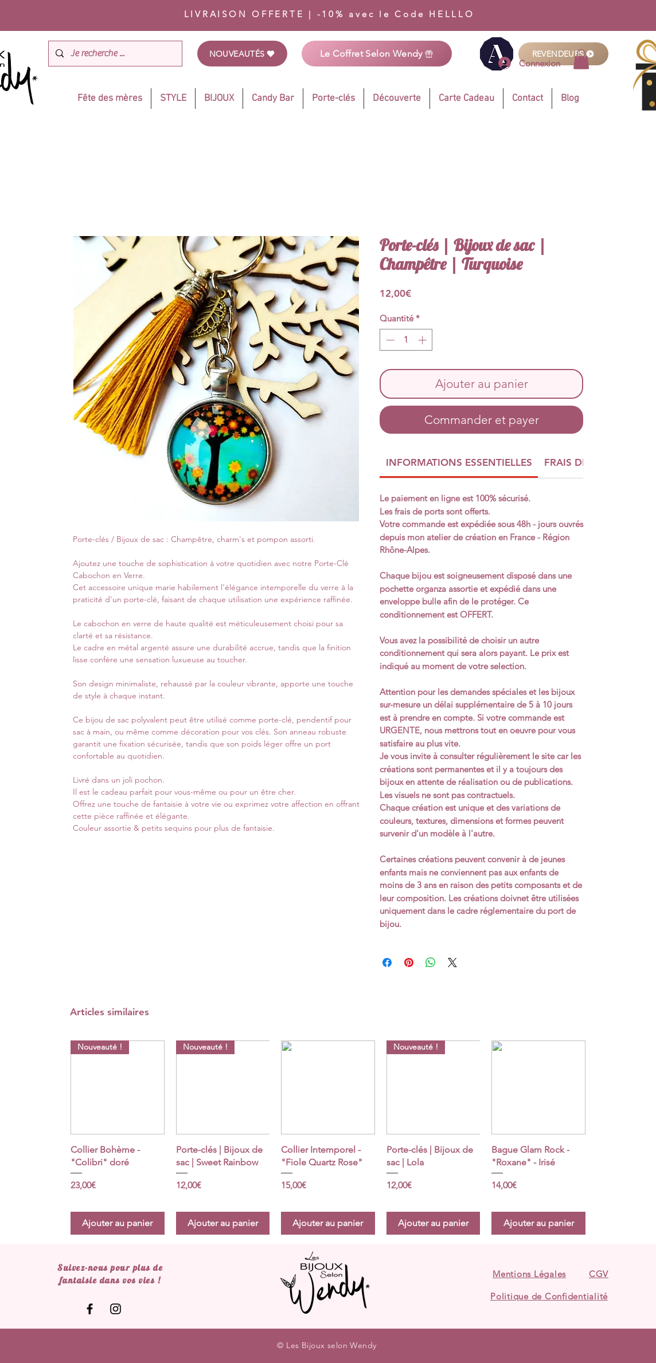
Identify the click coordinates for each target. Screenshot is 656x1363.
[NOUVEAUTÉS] (242, 53)
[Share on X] (452, 962)
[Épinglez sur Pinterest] (409, 962)
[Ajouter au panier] (118, 1223)
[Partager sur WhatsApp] (431, 962)
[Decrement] (389, 340)
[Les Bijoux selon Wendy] (90, 1309)
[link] (581, 59)
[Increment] (423, 340)
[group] (328, 1137)
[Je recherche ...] (114, 53)
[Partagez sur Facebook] (387, 962)
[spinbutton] (406, 340)
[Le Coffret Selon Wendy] (377, 53)
